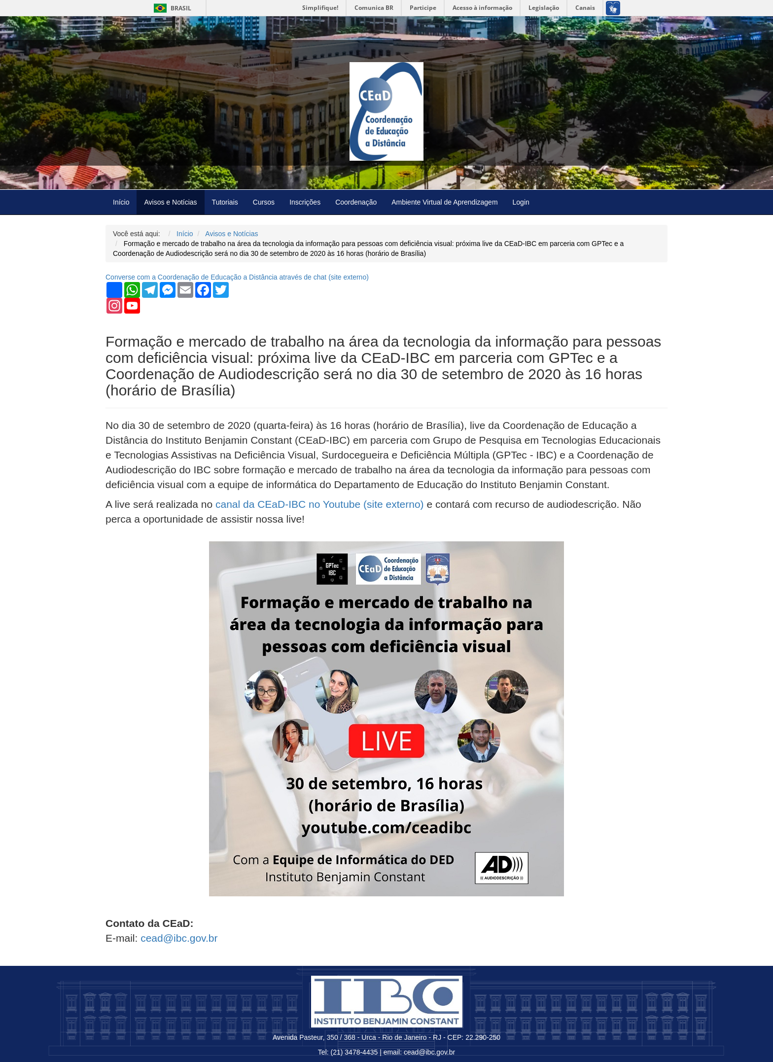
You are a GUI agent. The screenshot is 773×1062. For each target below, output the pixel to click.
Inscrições (304, 202)
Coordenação (356, 202)
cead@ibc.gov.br (179, 938)
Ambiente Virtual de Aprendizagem (444, 202)
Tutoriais (225, 202)
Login (521, 202)
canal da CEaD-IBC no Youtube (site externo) (319, 504)
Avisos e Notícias (170, 202)
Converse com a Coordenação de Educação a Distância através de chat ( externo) (237, 277)
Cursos (264, 202)
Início (121, 202)
